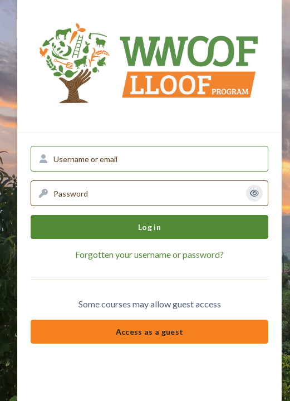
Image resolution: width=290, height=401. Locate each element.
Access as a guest (150, 331)
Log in (149, 227)
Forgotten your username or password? (149, 254)
